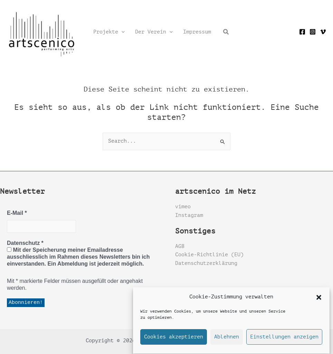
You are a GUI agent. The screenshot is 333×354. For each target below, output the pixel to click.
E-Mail (17, 213)
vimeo (183, 207)
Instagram (189, 215)
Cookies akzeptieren (173, 339)
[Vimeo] (323, 32)
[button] (318, 299)
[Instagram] (313, 32)
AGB (179, 246)
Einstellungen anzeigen (284, 339)
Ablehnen (226, 339)
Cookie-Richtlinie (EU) (209, 255)
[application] (121, 32)
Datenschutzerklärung (206, 263)
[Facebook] (302, 32)
